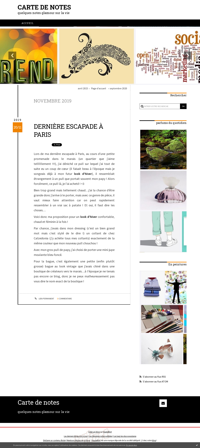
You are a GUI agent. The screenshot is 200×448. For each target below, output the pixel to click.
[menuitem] (28, 23)
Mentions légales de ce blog (78, 440)
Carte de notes (44, 7)
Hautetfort (107, 432)
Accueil (28, 23)
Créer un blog (94, 432)
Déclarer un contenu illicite (54, 440)
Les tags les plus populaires (125, 436)
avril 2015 (83, 88)
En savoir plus (131, 445)
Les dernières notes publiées (100, 436)
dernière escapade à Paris (68, 130)
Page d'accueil (98, 88)
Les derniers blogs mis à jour (76, 436)
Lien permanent (44, 298)
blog (154, 440)
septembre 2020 (118, 88)
